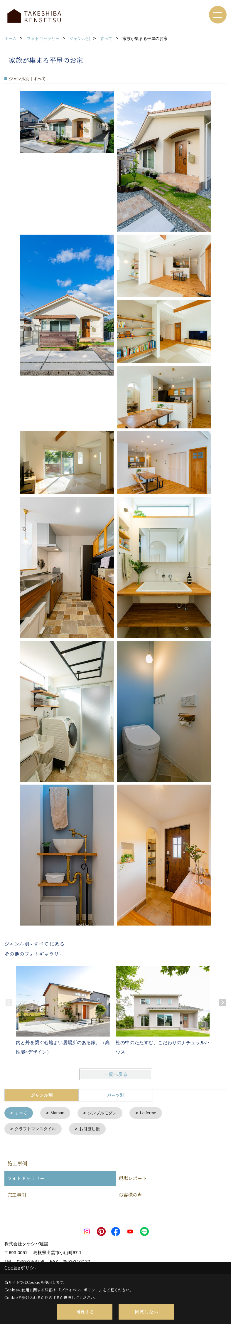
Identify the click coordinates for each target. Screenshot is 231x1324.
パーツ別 (115, 1095)
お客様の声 (130, 1195)
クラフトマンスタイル (37, 1129)
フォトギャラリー (26, 1179)
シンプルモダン (105, 1113)
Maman (59, 1113)
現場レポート (133, 1179)
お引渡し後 (94, 1129)
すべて (21, 1113)
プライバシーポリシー (80, 1290)
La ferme (153, 1113)
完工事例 (16, 1195)
